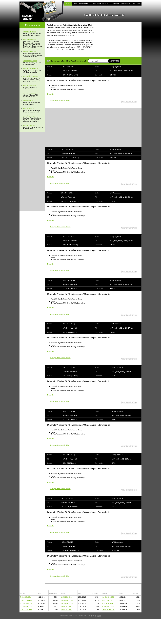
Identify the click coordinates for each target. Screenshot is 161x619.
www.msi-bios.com (29, 85)
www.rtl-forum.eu (29, 116)
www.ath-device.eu (29, 93)
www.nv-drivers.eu (29, 51)
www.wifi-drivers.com (30, 39)
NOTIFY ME (114, 61)
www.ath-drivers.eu (29, 31)
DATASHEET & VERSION (120, 4)
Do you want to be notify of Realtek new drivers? (68, 61)
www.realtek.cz (28, 100)
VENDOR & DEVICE (100, 4)
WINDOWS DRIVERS (82, 4)
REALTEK (136, 4)
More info (50, 94)
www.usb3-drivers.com (30, 76)
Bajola (99, 616)
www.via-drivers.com (30, 61)
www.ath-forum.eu (29, 125)
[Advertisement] (120, 39)
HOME (68, 4)
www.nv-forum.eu (29, 108)
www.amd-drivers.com (30, 68)
